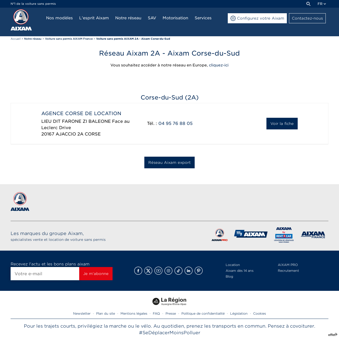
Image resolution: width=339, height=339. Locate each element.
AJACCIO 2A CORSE (78, 134)
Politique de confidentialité (203, 313)
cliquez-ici (219, 65)
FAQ (156, 313)
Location (233, 265)
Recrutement (288, 271)
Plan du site (105, 313)
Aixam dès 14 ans (239, 271)
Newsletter (82, 313)
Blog (229, 276)
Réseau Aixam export (169, 162)
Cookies (259, 313)
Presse (171, 313)
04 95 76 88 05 (175, 123)
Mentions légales (134, 313)
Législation (239, 313)
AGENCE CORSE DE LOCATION (81, 113)
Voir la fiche (282, 123)
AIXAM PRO (288, 265)
